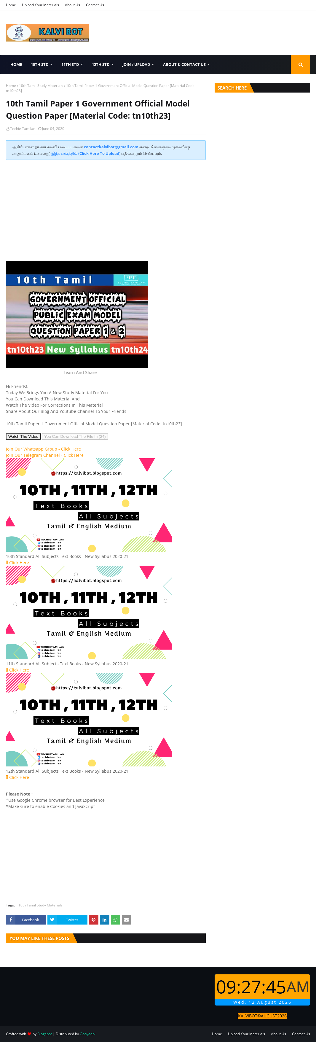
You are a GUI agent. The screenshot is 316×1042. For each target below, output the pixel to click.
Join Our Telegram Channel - (45, 455)
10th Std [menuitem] (40, 64)
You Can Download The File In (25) (75, 436)
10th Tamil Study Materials (41, 85)
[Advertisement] (106, 207)
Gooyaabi (87, 1033)
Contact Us (95, 4)
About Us (72, 4)
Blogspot (44, 1033)
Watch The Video (23, 436)
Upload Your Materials (40, 4)
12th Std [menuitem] (101, 64)
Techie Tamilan (22, 128)
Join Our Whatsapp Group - (43, 449)
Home (11, 4)
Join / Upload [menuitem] (136, 64)
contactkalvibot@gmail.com (111, 146)
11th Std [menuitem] (70, 64)
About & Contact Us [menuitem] (184, 64)
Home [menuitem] (16, 64)
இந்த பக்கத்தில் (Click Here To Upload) (85, 153)
